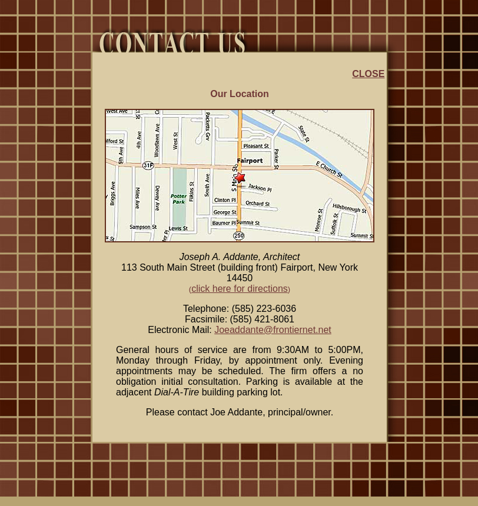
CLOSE (368, 74)
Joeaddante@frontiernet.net (272, 330)
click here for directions (239, 289)
